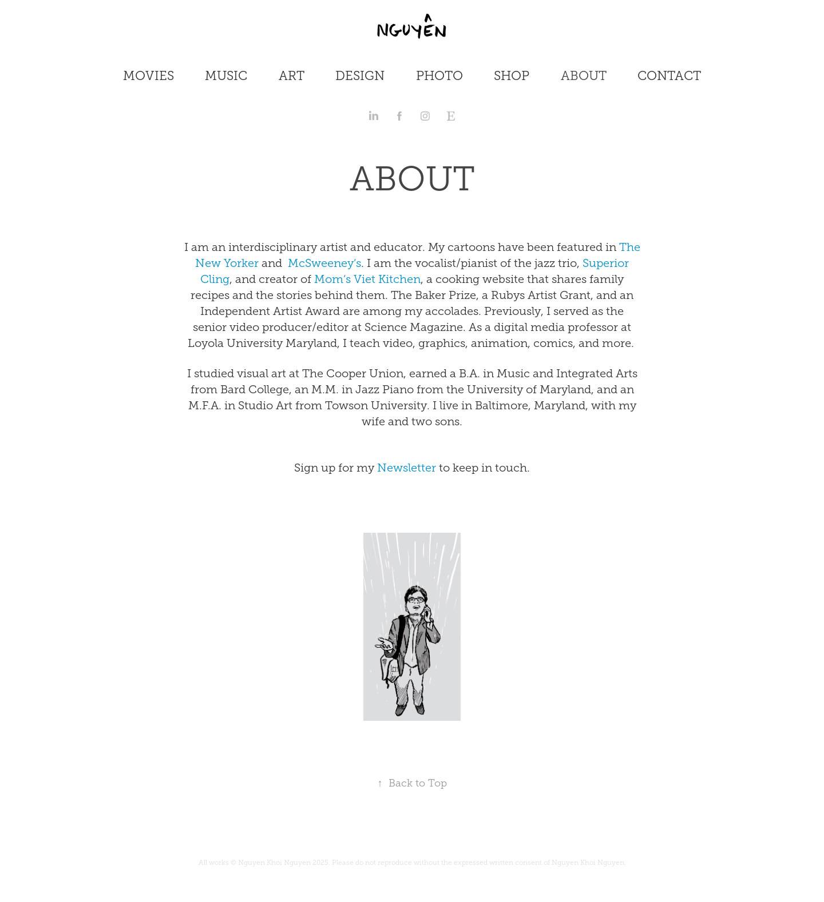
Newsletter (405, 467)
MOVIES (148, 76)
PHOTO (439, 76)
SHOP (511, 76)
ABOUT (584, 76)
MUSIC (226, 76)
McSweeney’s (324, 263)
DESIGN (360, 76)
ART (291, 76)
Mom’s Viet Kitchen (366, 279)
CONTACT (669, 76)
